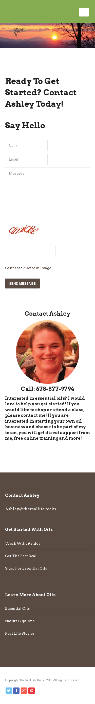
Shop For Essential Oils (26, 568)
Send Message (22, 283)
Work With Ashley (23, 543)
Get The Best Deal (20, 556)
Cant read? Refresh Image (28, 268)
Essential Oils (17, 608)
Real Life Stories (19, 633)
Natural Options (19, 621)
